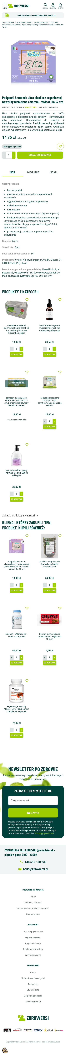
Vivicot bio (30, 107)
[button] (45, 5)
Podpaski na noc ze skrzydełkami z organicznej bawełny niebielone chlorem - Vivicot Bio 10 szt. (16, 565)
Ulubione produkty (33, 1002)
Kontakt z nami (33, 914)
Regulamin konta (33, 943)
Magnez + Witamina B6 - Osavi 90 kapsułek (16, 635)
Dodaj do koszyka (40, 155)
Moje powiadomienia (33, 996)
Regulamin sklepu (33, 937)
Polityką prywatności (44, 833)
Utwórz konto (33, 990)
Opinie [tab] (53, 172)
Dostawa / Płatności (33, 902)
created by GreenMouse (50, 1042)
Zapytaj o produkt (12, 146)
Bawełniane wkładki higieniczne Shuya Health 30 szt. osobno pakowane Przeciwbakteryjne (16, 329)
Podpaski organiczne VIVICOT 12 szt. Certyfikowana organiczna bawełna (49, 401)
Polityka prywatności (33, 931)
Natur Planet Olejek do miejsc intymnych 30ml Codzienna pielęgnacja (49, 328)
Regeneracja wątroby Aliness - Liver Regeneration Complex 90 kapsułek (16, 709)
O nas (33, 897)
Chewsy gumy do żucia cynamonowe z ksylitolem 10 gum (49, 636)
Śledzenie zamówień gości (33, 978)
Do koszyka (16, 354)
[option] (33, 62)
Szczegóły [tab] (33, 172)
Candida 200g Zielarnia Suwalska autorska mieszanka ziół (49, 564)
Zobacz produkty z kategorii (20, 515)
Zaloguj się (33, 984)
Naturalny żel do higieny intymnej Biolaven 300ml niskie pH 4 (16, 473)
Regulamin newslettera (33, 949)
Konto (33, 972)
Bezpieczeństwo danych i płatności (33, 908)
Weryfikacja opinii (33, 955)
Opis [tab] (12, 172)
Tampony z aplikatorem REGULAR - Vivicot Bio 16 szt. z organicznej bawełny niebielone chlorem (16, 401)
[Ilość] (9, 155)
